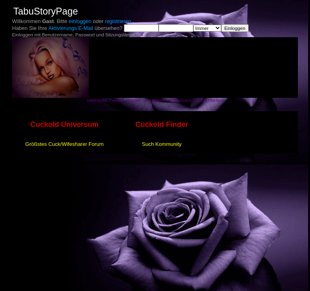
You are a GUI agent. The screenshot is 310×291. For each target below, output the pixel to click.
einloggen (80, 21)
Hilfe (118, 101)
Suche (134, 101)
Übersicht (97, 101)
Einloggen (180, 101)
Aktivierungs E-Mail (70, 28)
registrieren (118, 21)
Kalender (155, 101)
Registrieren (210, 101)
